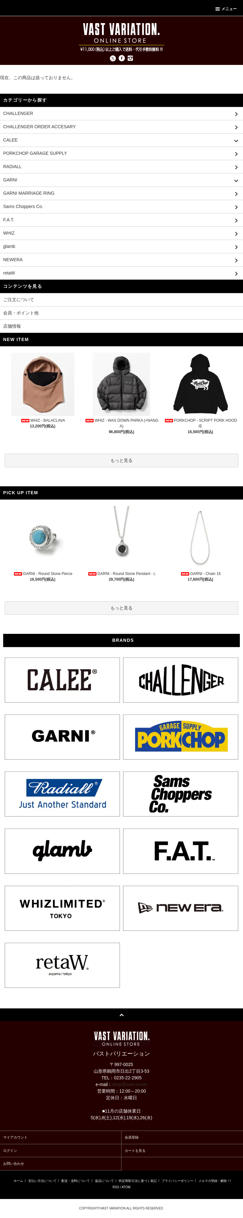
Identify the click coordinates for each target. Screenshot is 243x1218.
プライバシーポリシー (177, 1181)
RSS (116, 1187)
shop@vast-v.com (129, 1084)
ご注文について (18, 299)
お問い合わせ (13, 1163)
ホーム (18, 1181)
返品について (104, 1181)
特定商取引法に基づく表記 (138, 1181)
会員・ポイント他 (21, 312)
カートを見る (135, 1150)
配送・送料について (75, 1181)
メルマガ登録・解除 (212, 1181)
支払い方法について (42, 1181)
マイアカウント (15, 1137)
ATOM (126, 1187)
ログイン (10, 1150)
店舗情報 (12, 326)
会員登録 (132, 1137)
